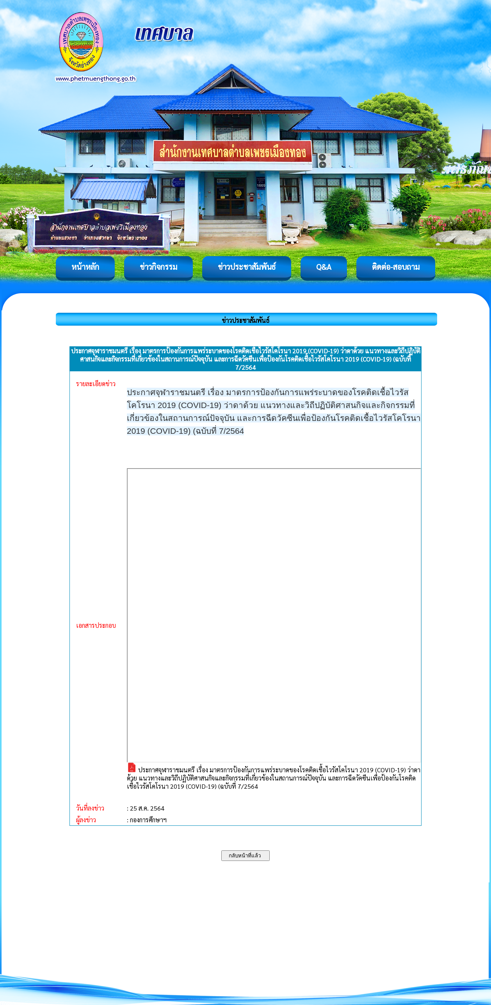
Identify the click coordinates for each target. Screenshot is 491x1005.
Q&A (323, 267)
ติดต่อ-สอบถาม (396, 267)
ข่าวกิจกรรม (158, 267)
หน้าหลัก (85, 267)
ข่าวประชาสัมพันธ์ (247, 267)
